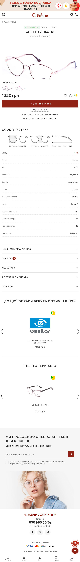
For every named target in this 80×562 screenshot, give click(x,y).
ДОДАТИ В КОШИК (40, 104)
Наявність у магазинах (40, 248)
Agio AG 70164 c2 (10, 22)
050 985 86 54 (40, 522)
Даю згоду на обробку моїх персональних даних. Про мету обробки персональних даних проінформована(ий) (37, 462)
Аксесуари (40, 267)
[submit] (71, 454)
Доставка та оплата (40, 277)
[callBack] (76, 14)
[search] (4, 14)
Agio (76, 153)
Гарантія (40, 286)
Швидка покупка (40, 109)
